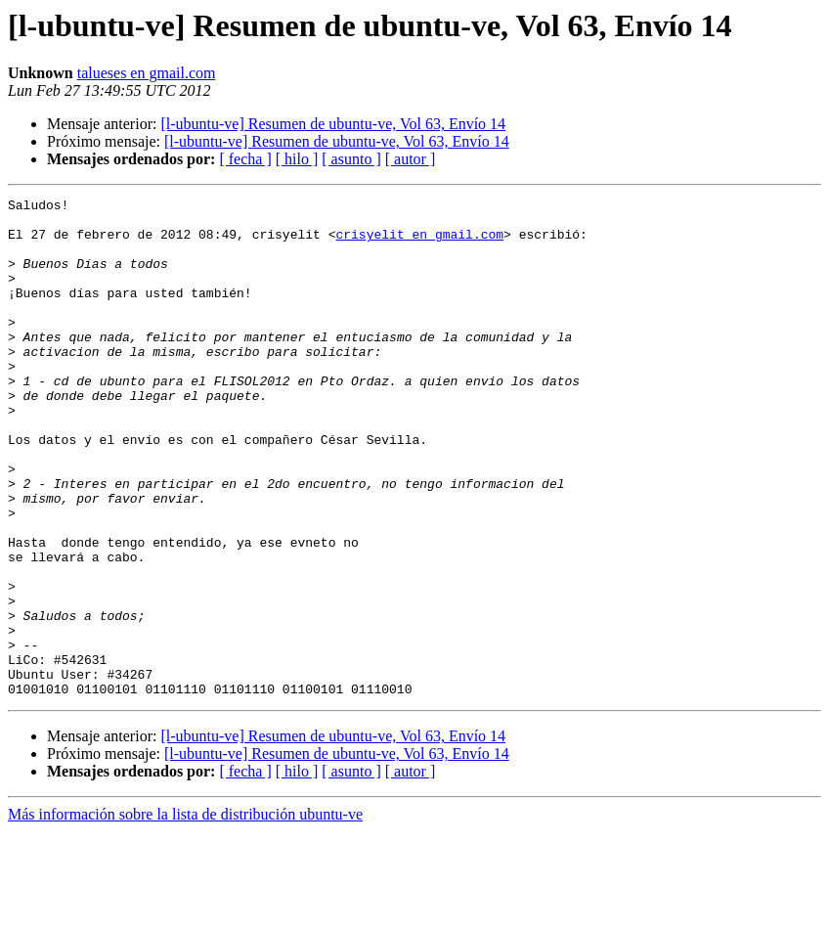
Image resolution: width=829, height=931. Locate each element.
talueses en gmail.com (146, 73)
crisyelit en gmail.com (419, 242)
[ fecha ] (245, 159)
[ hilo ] (297, 159)
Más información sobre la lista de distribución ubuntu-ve (185, 914)
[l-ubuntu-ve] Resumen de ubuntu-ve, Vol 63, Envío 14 (332, 123)
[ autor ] (410, 159)
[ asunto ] (351, 159)
